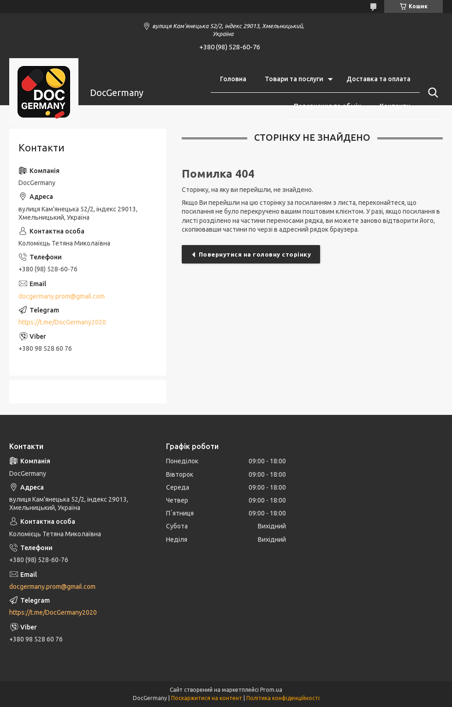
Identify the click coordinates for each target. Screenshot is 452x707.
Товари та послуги (294, 79)
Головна (233, 79)
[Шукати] (431, 92)
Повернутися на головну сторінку (255, 254)
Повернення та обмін (327, 106)
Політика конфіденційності (283, 698)
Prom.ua (271, 690)
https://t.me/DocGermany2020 (62, 322)
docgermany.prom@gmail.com (61, 296)
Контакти (395, 106)
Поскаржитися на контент (206, 698)
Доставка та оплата (378, 79)
